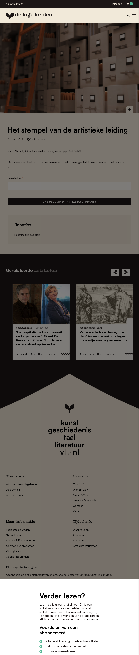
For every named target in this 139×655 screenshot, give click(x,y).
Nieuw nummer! (15, 3)
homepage (91, 619)
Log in (43, 604)
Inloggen (117, 3)
